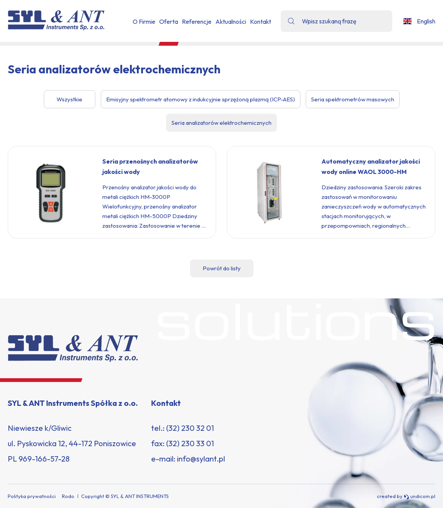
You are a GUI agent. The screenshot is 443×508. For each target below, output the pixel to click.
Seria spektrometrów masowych (352, 99)
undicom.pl (419, 496)
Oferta (168, 21)
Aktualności (230, 21)
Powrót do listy (222, 268)
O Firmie (144, 21)
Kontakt (260, 21)
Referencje (197, 21)
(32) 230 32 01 (190, 428)
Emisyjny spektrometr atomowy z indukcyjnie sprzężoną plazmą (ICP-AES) (200, 99)
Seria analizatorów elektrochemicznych (221, 122)
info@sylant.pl (201, 458)
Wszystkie (69, 99)
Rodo (68, 496)
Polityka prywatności (32, 496)
